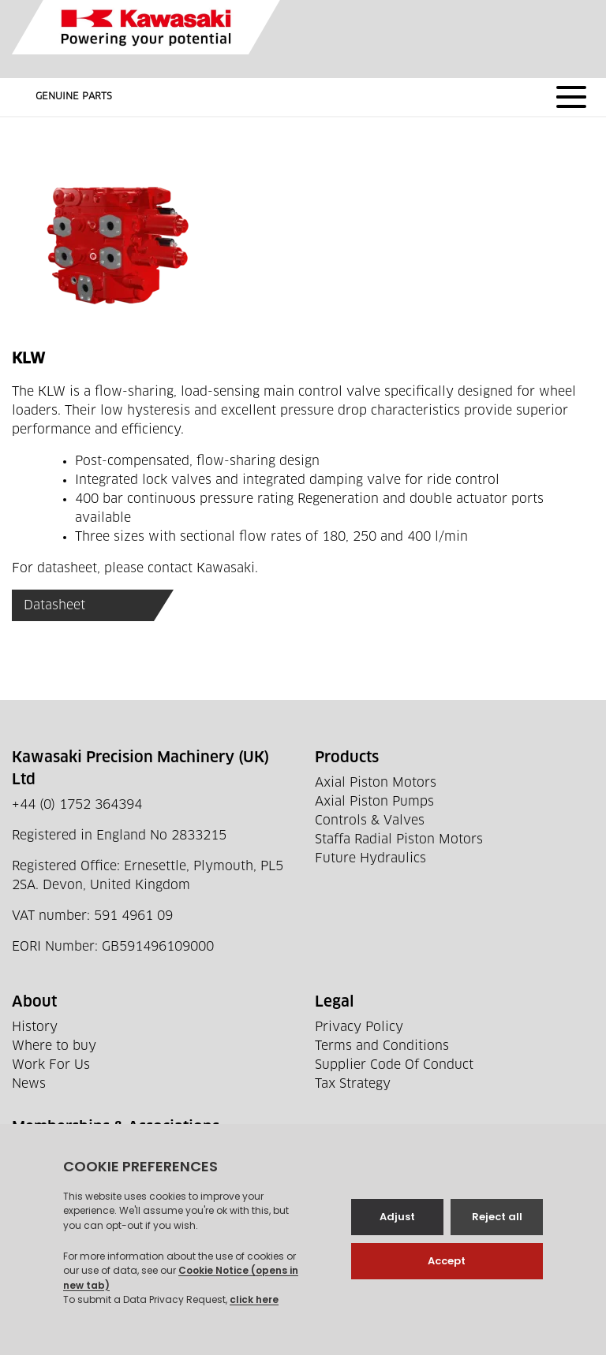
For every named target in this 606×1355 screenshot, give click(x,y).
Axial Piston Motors (375, 782)
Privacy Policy (359, 1027)
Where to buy (54, 1046)
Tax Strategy (353, 1084)
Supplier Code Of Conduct (394, 1065)
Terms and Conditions (382, 1046)
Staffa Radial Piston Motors (399, 839)
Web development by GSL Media (421, 1322)
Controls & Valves (370, 820)
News (29, 1084)
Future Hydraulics (370, 858)
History (35, 1027)
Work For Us (51, 1065)
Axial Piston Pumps (374, 801)
